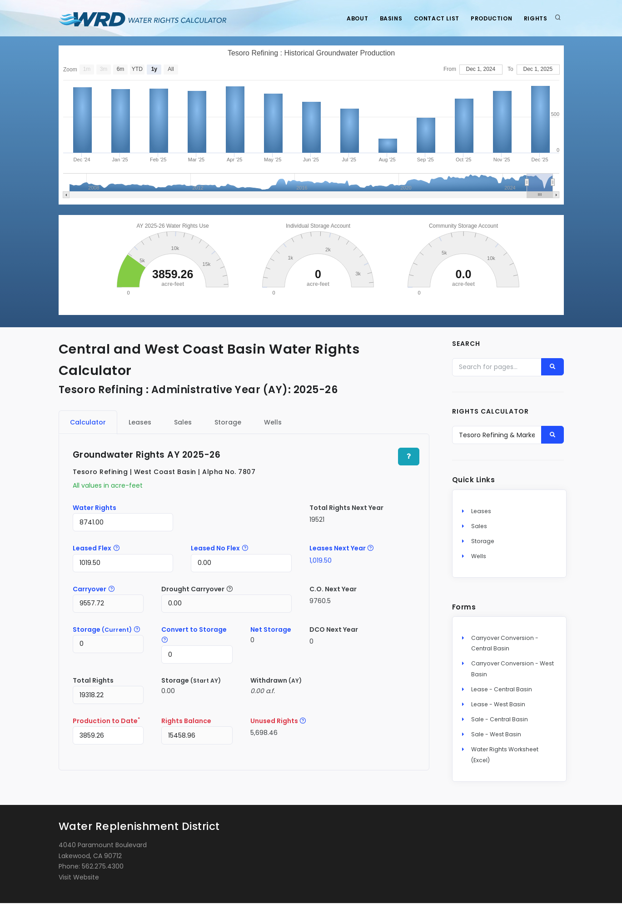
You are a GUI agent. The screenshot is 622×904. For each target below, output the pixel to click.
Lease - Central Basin (501, 690)
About (348, 18)
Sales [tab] (183, 422)
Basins (384, 18)
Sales (479, 527)
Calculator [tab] (88, 422)
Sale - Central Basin (499, 720)
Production (488, 18)
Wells (478, 557)
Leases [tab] (140, 422)
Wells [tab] (273, 422)
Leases (481, 512)
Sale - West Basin (496, 735)
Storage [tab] (227, 422)
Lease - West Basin (498, 705)
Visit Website (79, 878)
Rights (535, 18)
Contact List (431, 18)
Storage (482, 542)
